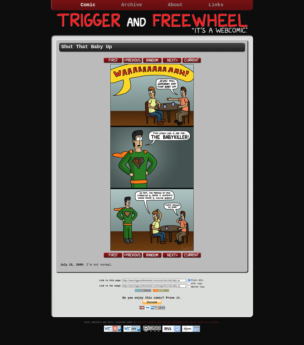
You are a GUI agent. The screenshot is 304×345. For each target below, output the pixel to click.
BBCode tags (198, 287)
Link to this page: (110, 280)
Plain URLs (197, 280)
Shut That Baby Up (86, 47)
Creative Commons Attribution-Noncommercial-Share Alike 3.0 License (177, 322)
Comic (88, 5)
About (175, 5)
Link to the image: (110, 286)
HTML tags (196, 284)
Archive (131, 5)
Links (216, 5)
